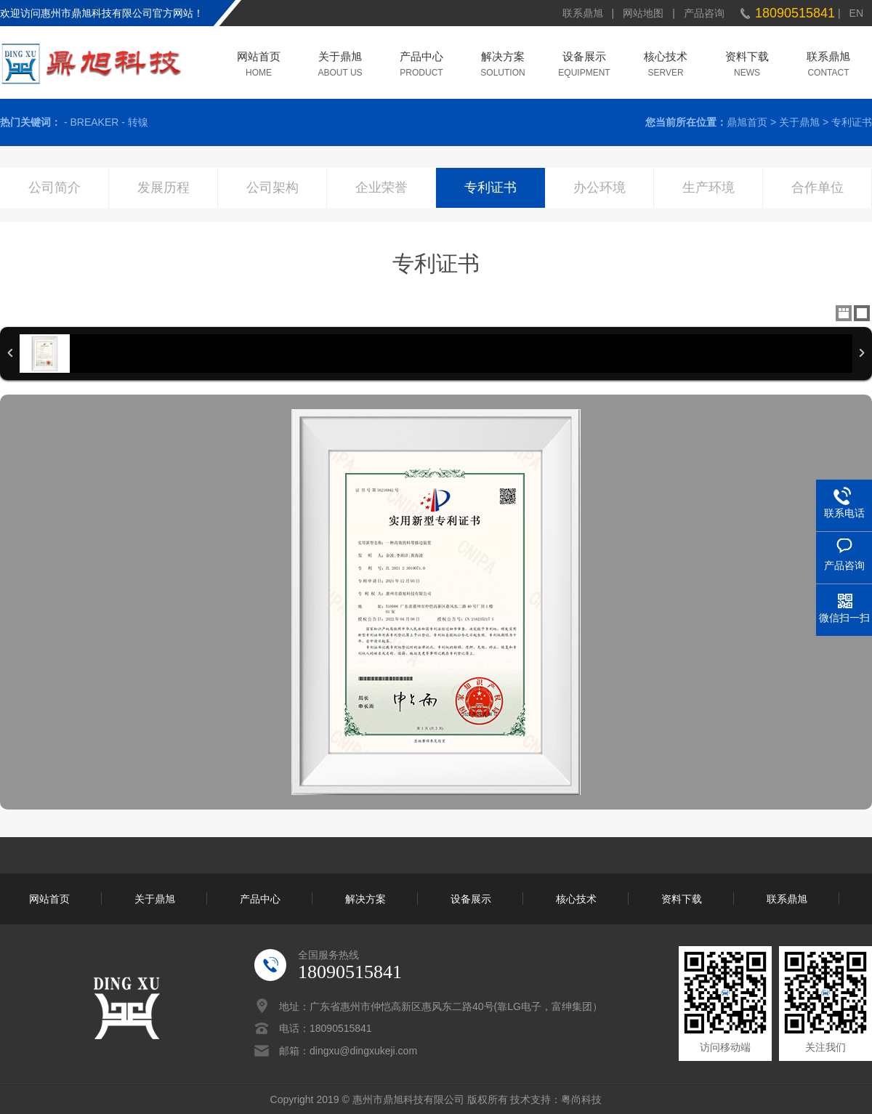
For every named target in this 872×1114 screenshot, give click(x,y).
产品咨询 (704, 13)
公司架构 (272, 187)
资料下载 (747, 57)
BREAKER (94, 122)
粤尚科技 (581, 1099)
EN (856, 13)
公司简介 (54, 187)
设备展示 (584, 57)
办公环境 (599, 187)
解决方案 (503, 57)
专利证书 (851, 122)
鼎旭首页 (747, 122)
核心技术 (665, 57)
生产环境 (708, 187)
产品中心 (421, 57)
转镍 (138, 122)
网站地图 (643, 13)
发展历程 (163, 187)
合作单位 (817, 187)
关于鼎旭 (340, 57)
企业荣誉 (381, 187)
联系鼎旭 (582, 13)
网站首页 (258, 57)
